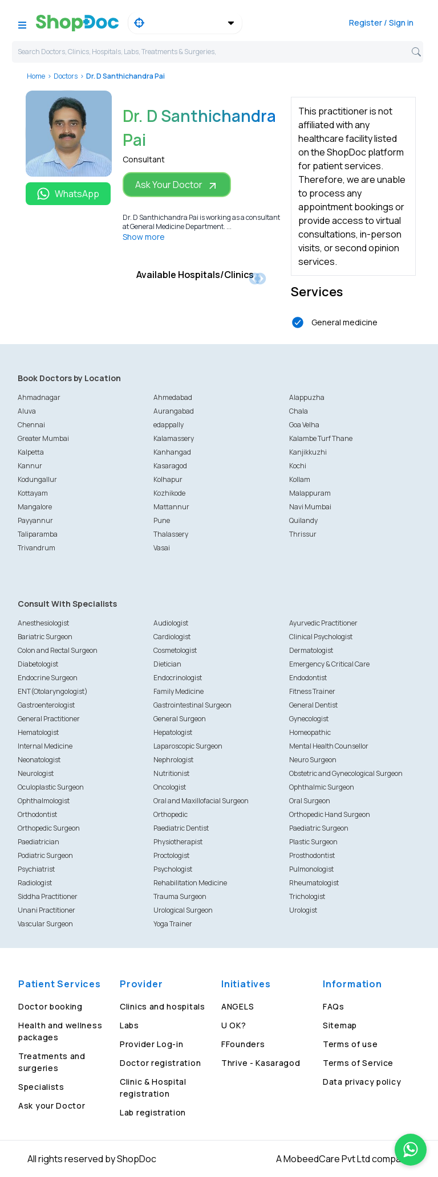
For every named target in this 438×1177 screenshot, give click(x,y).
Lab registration (153, 1112)
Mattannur (171, 507)
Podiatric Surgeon (45, 855)
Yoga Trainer (172, 924)
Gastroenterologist (46, 705)
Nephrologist (173, 760)
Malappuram (310, 493)
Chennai (31, 425)
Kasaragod (170, 466)
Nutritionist (171, 773)
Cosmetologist (175, 650)
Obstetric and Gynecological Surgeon (346, 773)
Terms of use (350, 1044)
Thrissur (303, 534)
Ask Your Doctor (176, 184)
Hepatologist (172, 732)
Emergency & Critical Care (329, 664)
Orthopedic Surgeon (49, 828)
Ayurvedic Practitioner (323, 623)
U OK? (233, 1025)
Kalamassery (173, 438)
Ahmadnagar (39, 397)
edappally (168, 425)
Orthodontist (37, 814)
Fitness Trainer (312, 691)
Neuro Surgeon (312, 760)
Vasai (161, 548)
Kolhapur (167, 479)
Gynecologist (308, 719)
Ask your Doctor (52, 1105)
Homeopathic (310, 732)
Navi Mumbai (310, 507)
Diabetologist (38, 664)
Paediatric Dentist (181, 828)
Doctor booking (50, 1006)
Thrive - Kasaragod (261, 1062)
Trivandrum (36, 548)
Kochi (297, 466)
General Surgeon (179, 719)
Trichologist (307, 896)
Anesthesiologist (43, 623)
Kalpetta (31, 452)
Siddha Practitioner (48, 896)
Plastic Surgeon (313, 842)
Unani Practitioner (46, 910)
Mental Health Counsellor (328, 746)
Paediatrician (38, 842)
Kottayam (33, 493)
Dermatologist (311, 650)
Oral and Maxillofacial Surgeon (201, 801)
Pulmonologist (311, 869)
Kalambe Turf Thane (320, 438)
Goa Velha (304, 425)
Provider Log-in (152, 1044)
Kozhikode (169, 493)
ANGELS (237, 1006)
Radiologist (35, 883)
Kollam (299, 479)
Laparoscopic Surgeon (187, 746)
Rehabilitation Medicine (190, 883)
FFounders (243, 1044)
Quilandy (303, 520)
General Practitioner (49, 719)
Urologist (303, 910)
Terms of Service (358, 1062)
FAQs (333, 1006)
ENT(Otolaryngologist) (53, 691)
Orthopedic (170, 814)
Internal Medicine (45, 746)
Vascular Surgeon (45, 924)
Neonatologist (39, 760)
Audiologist (170, 623)
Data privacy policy (362, 1081)
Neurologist (36, 773)
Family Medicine (178, 691)
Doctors (66, 76)
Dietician (167, 664)
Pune (161, 520)
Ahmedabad (172, 397)
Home (36, 76)
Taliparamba (38, 534)
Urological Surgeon (183, 910)
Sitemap (340, 1025)
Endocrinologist (177, 678)
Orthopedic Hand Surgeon (329, 814)
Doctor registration (160, 1062)
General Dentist (313, 705)
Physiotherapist (177, 842)
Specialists (41, 1086)
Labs (129, 1025)
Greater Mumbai (43, 438)
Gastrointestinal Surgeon (192, 705)
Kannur (30, 466)
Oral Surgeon (309, 801)
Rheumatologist (314, 883)
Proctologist (171, 855)
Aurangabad (173, 411)
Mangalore (35, 507)
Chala (298, 411)
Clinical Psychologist (320, 636)
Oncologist (169, 787)
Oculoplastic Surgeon (51, 787)
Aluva (27, 411)
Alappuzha (307, 397)
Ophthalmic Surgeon (321, 787)
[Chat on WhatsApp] (411, 1150)
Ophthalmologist (44, 801)
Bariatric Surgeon (45, 636)
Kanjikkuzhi (308, 452)
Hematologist (38, 732)
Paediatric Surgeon (318, 828)
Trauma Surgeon (179, 896)
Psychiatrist (36, 869)
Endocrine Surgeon (48, 678)
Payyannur (35, 520)
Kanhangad (172, 452)
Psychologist (172, 869)
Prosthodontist (312, 855)
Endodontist (308, 678)
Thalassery (170, 534)
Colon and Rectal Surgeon (58, 650)
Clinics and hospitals (162, 1006)
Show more (144, 236)
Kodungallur (37, 479)
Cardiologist (171, 636)
